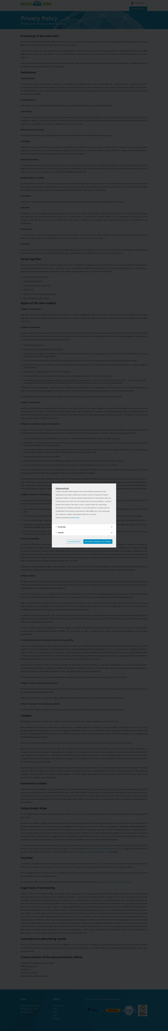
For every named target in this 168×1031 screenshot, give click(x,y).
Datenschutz (75, 517)
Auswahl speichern (74, 541)
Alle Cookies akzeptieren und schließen (98, 541)
